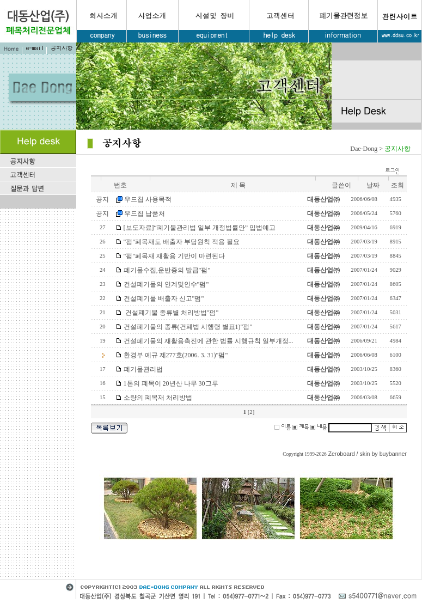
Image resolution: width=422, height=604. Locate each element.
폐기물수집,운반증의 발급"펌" (167, 270)
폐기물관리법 (143, 369)
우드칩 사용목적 (148, 199)
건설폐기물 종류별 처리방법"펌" (171, 312)
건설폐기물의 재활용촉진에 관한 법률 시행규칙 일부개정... (208, 341)
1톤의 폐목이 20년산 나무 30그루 (171, 383)
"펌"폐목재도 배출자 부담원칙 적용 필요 (182, 242)
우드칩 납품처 (144, 213)
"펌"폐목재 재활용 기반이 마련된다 (174, 256)
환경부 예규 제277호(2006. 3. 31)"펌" (176, 355)
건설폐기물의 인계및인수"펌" (166, 284)
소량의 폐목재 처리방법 (158, 397)
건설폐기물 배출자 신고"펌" (164, 298)
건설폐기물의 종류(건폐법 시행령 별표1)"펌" (188, 327)
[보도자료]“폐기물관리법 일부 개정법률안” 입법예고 (200, 227)
